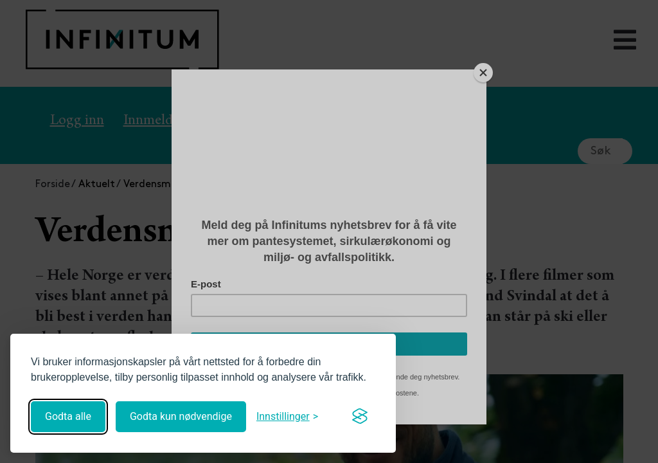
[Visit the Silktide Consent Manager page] (359, 416)
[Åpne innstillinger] (287, 416)
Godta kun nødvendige (181, 416)
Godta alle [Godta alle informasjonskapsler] (68, 416)
